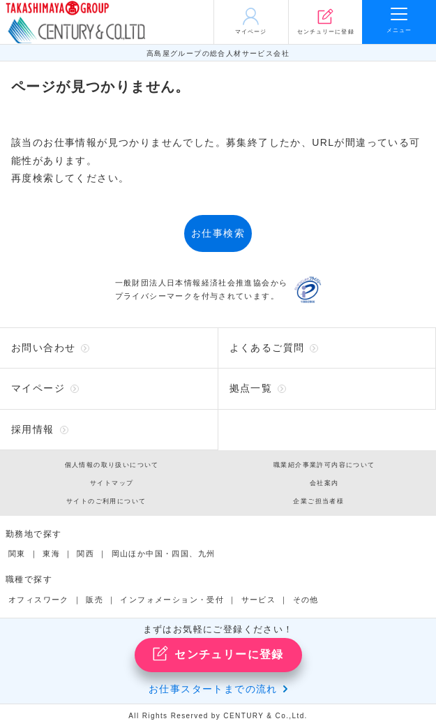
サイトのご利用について (106, 501)
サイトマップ (111, 483)
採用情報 (32, 429)
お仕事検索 (218, 233)
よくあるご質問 (267, 347)
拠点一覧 (251, 388)
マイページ (38, 388)
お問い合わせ (43, 347)
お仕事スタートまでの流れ (213, 688)
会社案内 (324, 483)
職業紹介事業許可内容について (324, 464)
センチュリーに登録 (218, 653)
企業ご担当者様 (318, 501)
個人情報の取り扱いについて (112, 464)
